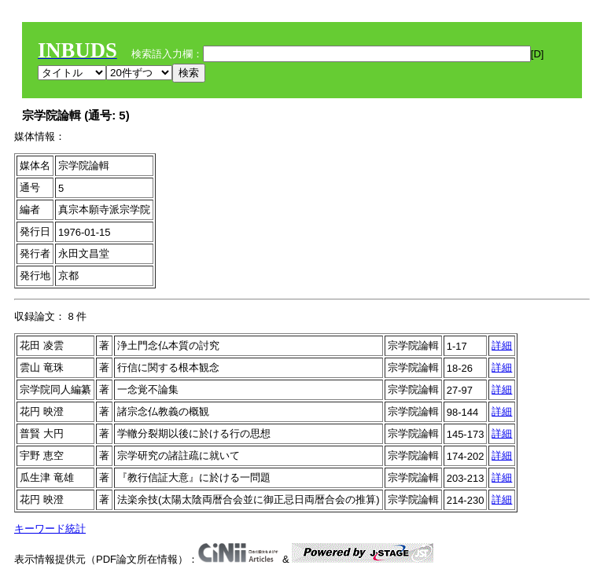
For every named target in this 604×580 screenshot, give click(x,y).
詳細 (502, 345)
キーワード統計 (50, 528)
